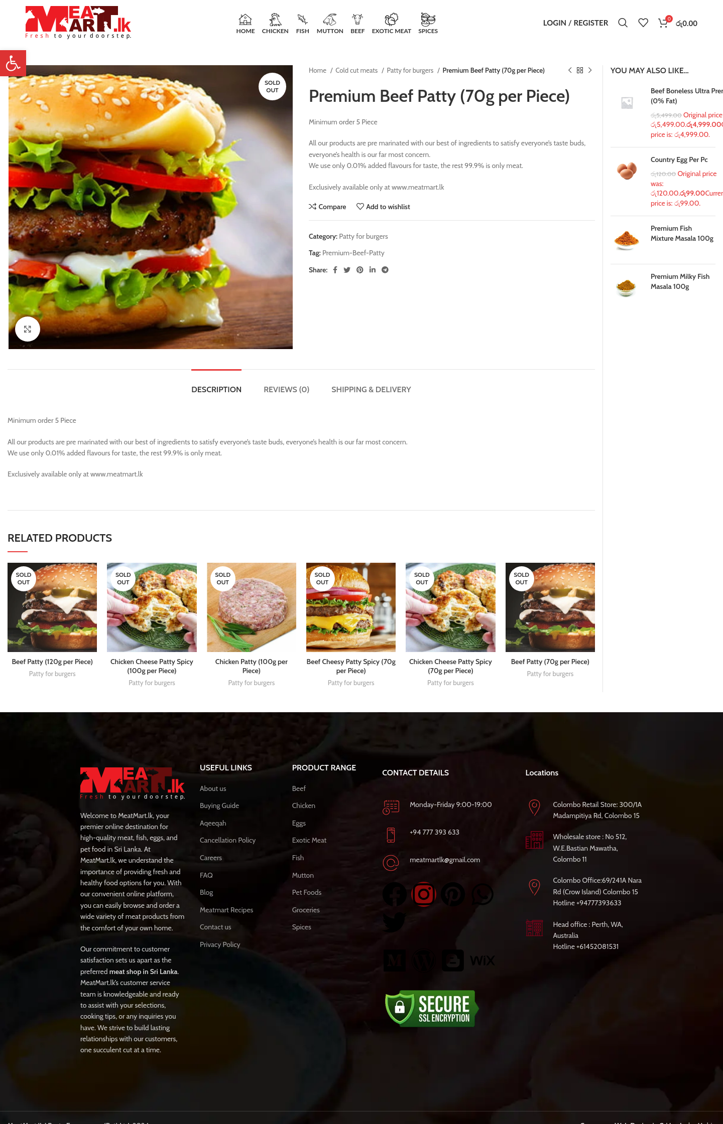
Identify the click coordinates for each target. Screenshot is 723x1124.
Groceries (306, 909)
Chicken (304, 805)
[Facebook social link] (335, 269)
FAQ (206, 875)
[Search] (623, 23)
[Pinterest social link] (360, 269)
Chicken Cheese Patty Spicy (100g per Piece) (151, 666)
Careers (211, 857)
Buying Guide (219, 805)
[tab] (216, 384)
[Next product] (590, 71)
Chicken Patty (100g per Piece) (251, 666)
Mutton (303, 875)
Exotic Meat (309, 840)
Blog (206, 892)
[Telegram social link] (385, 269)
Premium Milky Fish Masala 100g (680, 281)
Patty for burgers (411, 70)
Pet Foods (307, 892)
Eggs (299, 823)
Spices (301, 926)
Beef (299, 788)
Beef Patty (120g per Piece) (52, 661)
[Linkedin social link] (373, 269)
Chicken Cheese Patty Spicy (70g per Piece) (450, 666)
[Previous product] (570, 71)
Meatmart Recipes (226, 909)
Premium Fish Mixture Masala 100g (682, 233)
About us (213, 788)
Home (318, 70)
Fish (298, 857)
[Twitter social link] (346, 269)
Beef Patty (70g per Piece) (550, 661)
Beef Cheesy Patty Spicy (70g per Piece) (351, 666)
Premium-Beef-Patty (353, 252)
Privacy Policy (220, 944)
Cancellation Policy (228, 840)
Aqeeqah (213, 823)
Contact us (215, 926)
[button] (13, 63)
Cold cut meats (357, 70)
